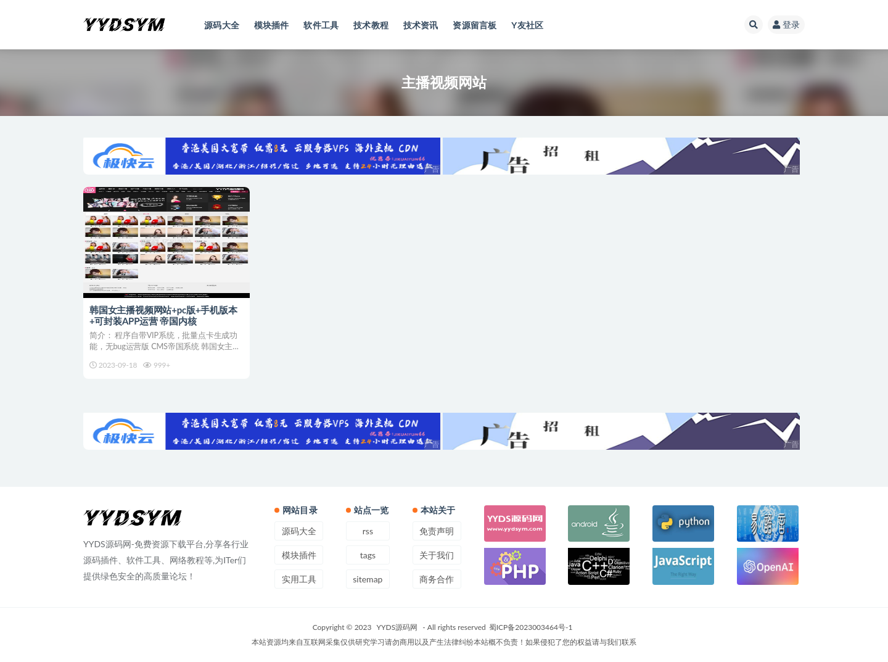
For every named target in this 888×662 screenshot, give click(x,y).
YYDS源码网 (397, 627)
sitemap (367, 579)
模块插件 (299, 555)
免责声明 (436, 531)
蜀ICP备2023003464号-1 (531, 627)
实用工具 (299, 579)
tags (368, 555)
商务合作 (436, 579)
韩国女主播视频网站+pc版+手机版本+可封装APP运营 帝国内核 (163, 315)
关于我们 (436, 555)
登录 (786, 24)
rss (368, 531)
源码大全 (299, 531)
